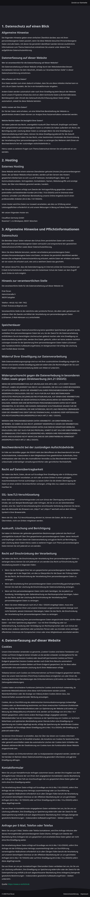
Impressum (84, 894)
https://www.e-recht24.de (18, 884)
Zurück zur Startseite (79, 3)
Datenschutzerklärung (70, 894)
